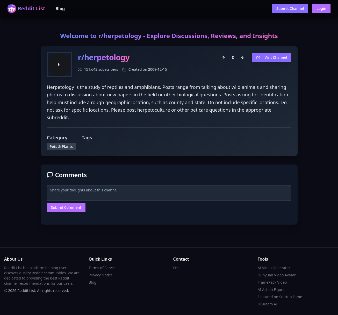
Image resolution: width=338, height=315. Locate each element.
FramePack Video (272, 282)
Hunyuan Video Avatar (277, 275)
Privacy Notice (101, 275)
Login (321, 8)
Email (178, 267)
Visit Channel (271, 57)
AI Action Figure (271, 289)
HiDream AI (267, 304)
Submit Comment (66, 207)
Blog (60, 8)
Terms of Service (103, 267)
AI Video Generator (274, 267)
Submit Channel (290, 8)
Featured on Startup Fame (280, 296)
